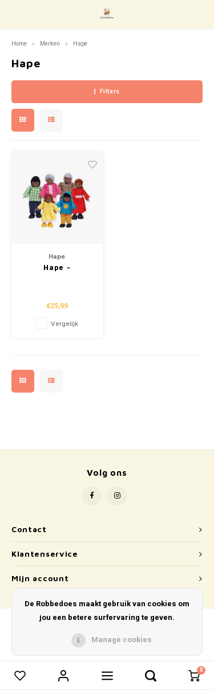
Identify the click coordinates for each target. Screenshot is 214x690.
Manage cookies (121, 639)
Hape (80, 43)
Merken (50, 43)
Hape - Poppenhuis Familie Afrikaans (57, 268)
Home (19, 43)
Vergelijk (64, 324)
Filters (106, 91)
